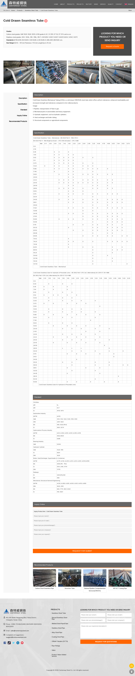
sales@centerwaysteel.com (20, 631)
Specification (22, 104)
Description (23, 98)
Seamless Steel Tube (31, 10)
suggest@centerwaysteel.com (16, 637)
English (128, 4)
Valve (53, 650)
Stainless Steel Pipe (58, 628)
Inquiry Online (22, 115)
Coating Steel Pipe (58, 637)
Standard (23, 110)
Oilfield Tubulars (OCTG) (60, 641)
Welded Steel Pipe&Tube (60, 623)
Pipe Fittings (56, 646)
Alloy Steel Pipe (57, 632)
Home (13, 10)
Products (20, 10)
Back (130, 10)
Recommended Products (18, 121)
